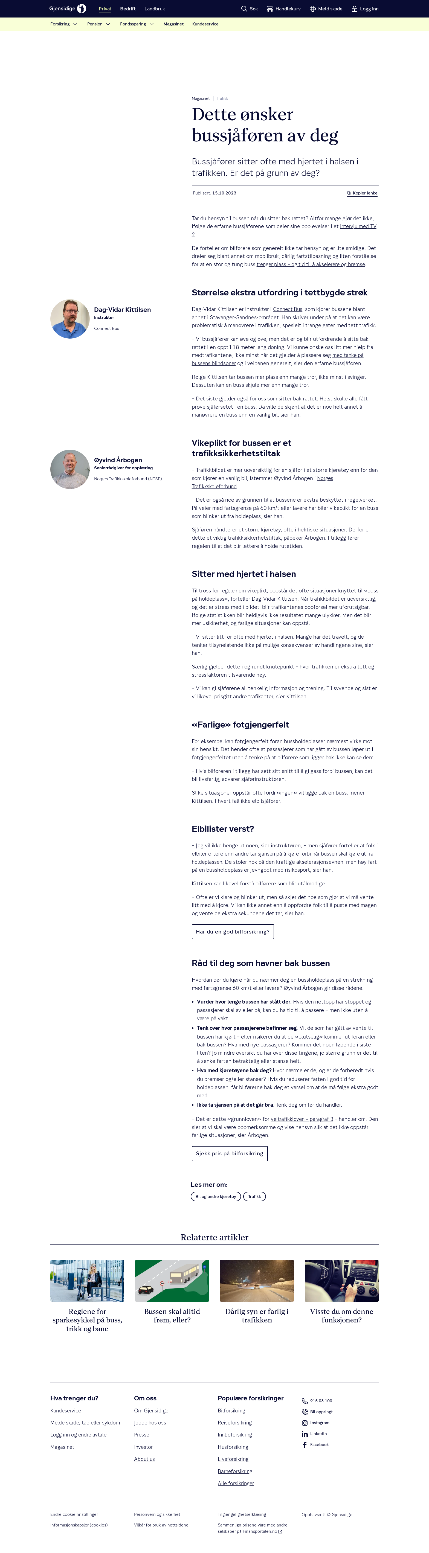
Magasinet (201, 98)
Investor (144, 1448)
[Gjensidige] (69, 9)
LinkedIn (314, 1435)
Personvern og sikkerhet (157, 1517)
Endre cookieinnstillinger (74, 1517)
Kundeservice (66, 1410)
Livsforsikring (234, 1460)
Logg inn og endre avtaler (81, 1444)
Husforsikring (234, 1448)
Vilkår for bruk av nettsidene (161, 1528)
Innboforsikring (236, 1435)
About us (145, 1460)
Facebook (315, 1446)
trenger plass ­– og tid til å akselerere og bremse (314, 264)
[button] (249, 9)
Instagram (316, 1424)
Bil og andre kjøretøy (216, 1196)
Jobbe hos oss (150, 1423)
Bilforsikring (232, 1410)
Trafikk (222, 98)
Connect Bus (288, 309)
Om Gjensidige (152, 1410)
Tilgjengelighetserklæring (242, 1517)
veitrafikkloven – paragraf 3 (304, 1119)
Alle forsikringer (237, 1485)
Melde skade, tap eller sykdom (76, 1427)
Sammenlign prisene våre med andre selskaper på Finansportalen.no (253, 1531)
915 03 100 (318, 1401)
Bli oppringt (317, 1413)
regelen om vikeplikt (245, 591)
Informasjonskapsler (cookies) (79, 1528)
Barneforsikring (236, 1473)
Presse (142, 1435)
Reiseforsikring (236, 1423)
